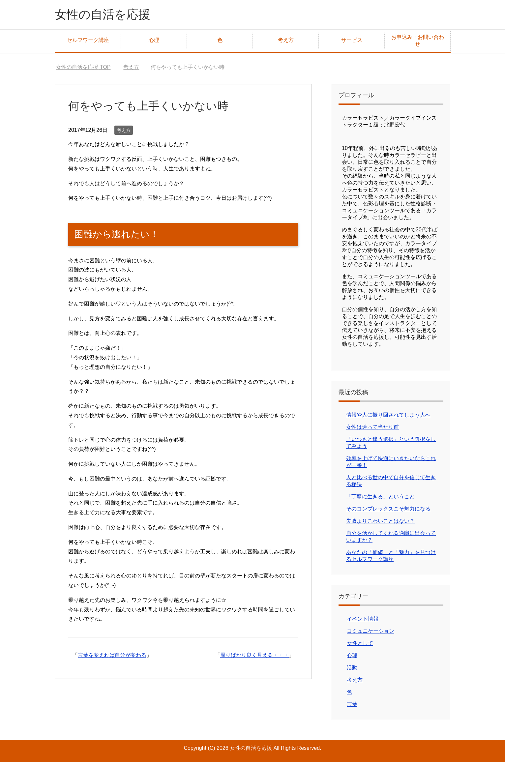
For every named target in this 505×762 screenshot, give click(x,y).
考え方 (286, 40)
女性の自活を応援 (102, 14)
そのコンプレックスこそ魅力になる (388, 509)
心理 (154, 40)
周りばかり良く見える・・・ (254, 655)
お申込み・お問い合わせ (417, 40)
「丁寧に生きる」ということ (380, 496)
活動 (352, 667)
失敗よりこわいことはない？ (380, 521)
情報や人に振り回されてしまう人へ (388, 415)
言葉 (352, 704)
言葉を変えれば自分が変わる (112, 655)
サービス (351, 40)
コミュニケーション (370, 631)
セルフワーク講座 (88, 40)
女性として (360, 643)
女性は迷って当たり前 (372, 427)
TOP (83, 67)
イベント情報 (362, 619)
